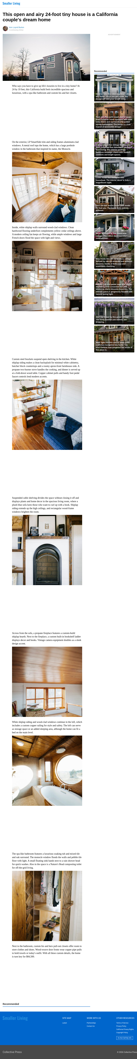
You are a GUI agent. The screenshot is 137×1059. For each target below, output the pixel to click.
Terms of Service (122, 1023)
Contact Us (91, 1026)
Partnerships (91, 1023)
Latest (64, 1023)
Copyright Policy (122, 1033)
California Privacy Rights (125, 1029)
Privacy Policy (121, 1026)
